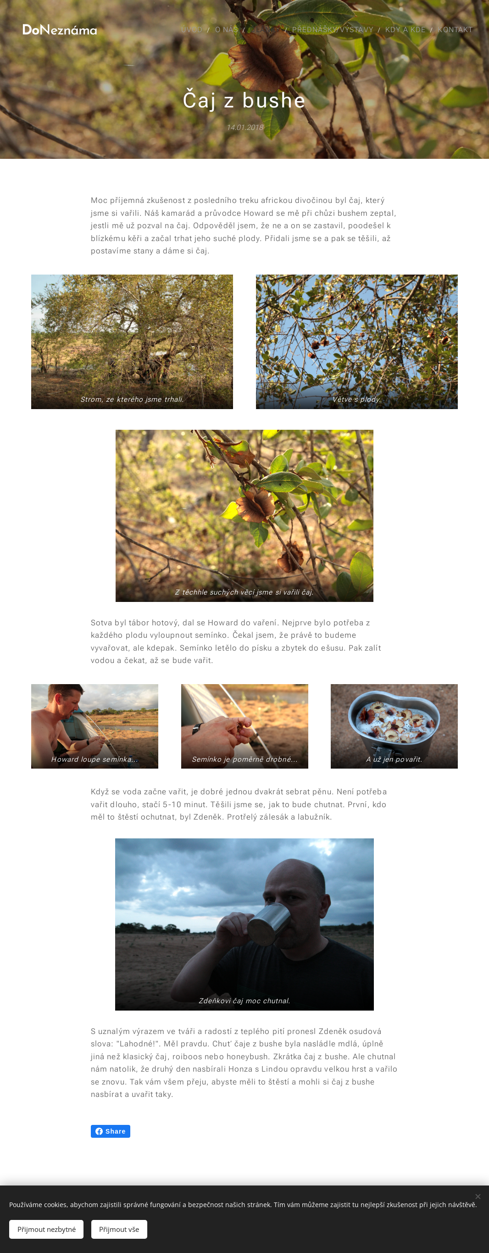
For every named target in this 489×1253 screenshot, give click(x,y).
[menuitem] (189, 29)
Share (110, 1131)
